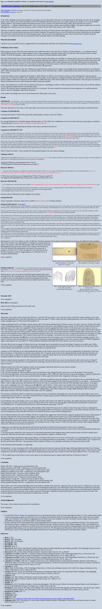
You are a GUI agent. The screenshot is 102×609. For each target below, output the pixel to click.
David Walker (5, 12)
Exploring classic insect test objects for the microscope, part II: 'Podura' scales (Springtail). (45, 598)
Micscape (13, 12)
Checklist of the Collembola (10, 6)
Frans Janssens (49, 1)
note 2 (23, 204)
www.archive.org (75, 43)
